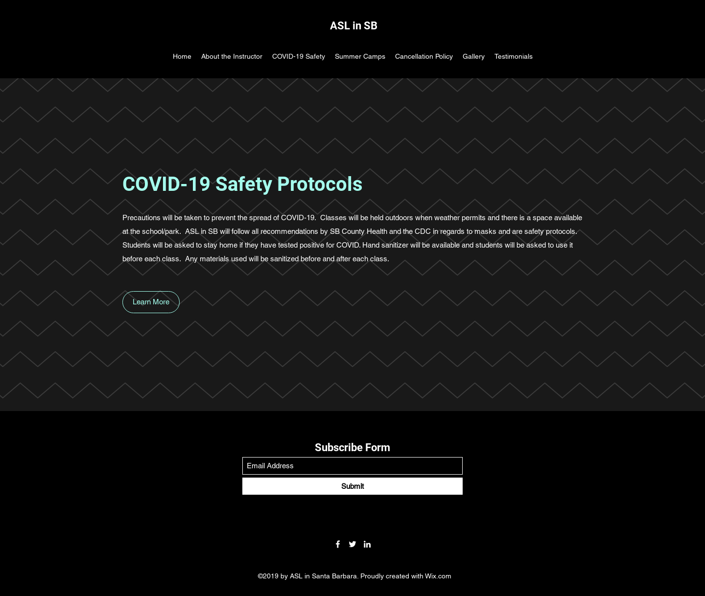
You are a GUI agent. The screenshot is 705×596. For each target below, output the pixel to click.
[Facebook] (338, 544)
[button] (151, 302)
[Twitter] (352, 544)
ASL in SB (353, 26)
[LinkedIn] (367, 544)
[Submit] (352, 486)
